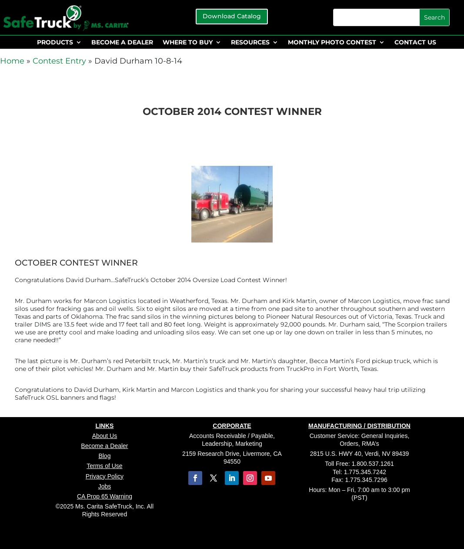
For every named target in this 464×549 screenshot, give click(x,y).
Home (12, 61)
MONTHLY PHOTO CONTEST (332, 42)
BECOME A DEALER (122, 42)
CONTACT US (415, 42)
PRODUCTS (55, 42)
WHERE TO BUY (188, 42)
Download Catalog (232, 16)
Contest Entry (59, 61)
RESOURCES (250, 42)
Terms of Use (104, 465)
